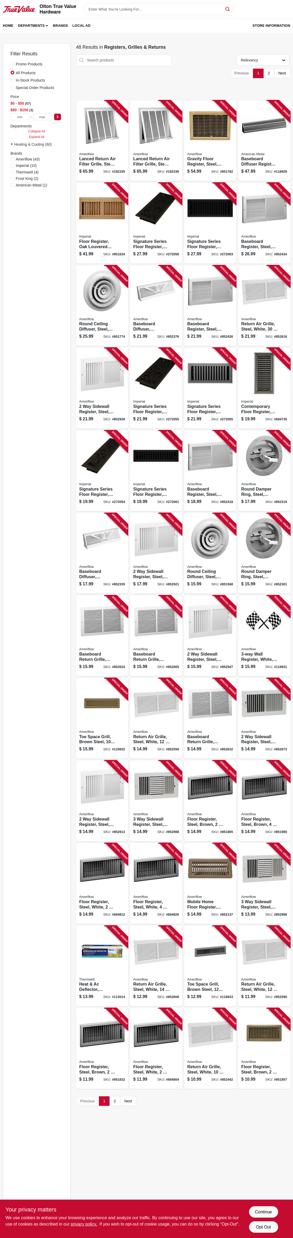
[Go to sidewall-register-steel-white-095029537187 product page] (156, 553)
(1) (31, 185)
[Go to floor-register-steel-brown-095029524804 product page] (210, 800)
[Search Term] (158, 9)
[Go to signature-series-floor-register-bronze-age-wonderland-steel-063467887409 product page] (156, 388)
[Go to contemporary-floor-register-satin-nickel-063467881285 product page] (264, 388)
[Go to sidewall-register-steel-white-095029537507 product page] (156, 800)
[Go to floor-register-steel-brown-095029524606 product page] (102, 1048)
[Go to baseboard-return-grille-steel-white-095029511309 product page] (102, 635)
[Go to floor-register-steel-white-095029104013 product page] (102, 883)
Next (282, 73)
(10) (26, 165)
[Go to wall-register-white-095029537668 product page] (264, 635)
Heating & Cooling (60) (33, 144)
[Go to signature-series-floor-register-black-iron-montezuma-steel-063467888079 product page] (156, 470)
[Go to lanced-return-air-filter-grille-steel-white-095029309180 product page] (156, 140)
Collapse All (36, 131)
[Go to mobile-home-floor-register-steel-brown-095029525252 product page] (210, 883)
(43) (28, 159)
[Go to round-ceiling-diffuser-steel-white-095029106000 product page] (102, 305)
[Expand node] (12, 144)
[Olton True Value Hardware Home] (19, 9)
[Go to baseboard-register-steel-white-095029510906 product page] (210, 305)
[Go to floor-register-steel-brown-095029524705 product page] (264, 1048)
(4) (27, 172)
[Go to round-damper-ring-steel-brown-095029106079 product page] (264, 553)
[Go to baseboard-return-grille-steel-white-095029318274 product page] (210, 718)
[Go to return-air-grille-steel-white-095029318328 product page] (264, 305)
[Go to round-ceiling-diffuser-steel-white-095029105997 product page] (210, 553)
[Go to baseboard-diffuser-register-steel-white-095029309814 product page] (264, 140)
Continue (263, 1212)
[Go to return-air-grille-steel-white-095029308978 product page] (156, 718)
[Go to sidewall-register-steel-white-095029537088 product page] (264, 718)
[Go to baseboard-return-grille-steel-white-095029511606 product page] (156, 635)
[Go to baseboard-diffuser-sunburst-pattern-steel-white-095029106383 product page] (156, 305)
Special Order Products (35, 87)
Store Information (271, 26)
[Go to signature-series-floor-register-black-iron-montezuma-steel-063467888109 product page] (210, 223)
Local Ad (81, 26)
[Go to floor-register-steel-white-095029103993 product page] (156, 1048)
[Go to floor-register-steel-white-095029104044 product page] (156, 883)
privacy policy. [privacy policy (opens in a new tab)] (84, 1224)
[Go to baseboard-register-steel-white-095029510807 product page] (210, 470)
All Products (26, 73)
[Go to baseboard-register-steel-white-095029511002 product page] (264, 223)
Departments (31, 26)
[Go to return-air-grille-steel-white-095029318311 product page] (210, 1048)
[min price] (20, 117)
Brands (60, 26)
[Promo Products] (12, 64)
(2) (27, 178)
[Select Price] (57, 117)
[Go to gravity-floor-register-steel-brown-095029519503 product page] (210, 140)
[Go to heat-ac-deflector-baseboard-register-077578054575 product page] (102, 966)
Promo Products (29, 64)
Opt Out (263, 1227)
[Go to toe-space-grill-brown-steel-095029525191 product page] (210, 966)
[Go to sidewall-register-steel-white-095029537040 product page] (210, 635)
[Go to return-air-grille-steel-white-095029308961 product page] (264, 966)
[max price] (42, 117)
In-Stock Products (30, 80)
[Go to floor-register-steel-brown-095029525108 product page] (264, 800)
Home (8, 26)
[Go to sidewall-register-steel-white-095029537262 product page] (102, 388)
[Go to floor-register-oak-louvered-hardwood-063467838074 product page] (102, 223)
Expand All (36, 137)
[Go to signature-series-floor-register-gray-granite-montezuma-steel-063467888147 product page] (210, 388)
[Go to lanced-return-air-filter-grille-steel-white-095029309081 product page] (102, 140)
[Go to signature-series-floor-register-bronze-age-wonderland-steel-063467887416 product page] (156, 223)
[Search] (228, 9)
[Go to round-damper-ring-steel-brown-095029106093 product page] (264, 470)
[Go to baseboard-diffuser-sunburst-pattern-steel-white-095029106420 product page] (102, 553)
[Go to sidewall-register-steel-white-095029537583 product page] (264, 883)
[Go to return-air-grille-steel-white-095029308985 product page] (156, 966)
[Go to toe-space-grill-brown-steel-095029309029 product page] (102, 718)
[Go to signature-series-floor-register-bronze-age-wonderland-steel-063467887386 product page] (102, 470)
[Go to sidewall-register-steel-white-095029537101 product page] (102, 800)
